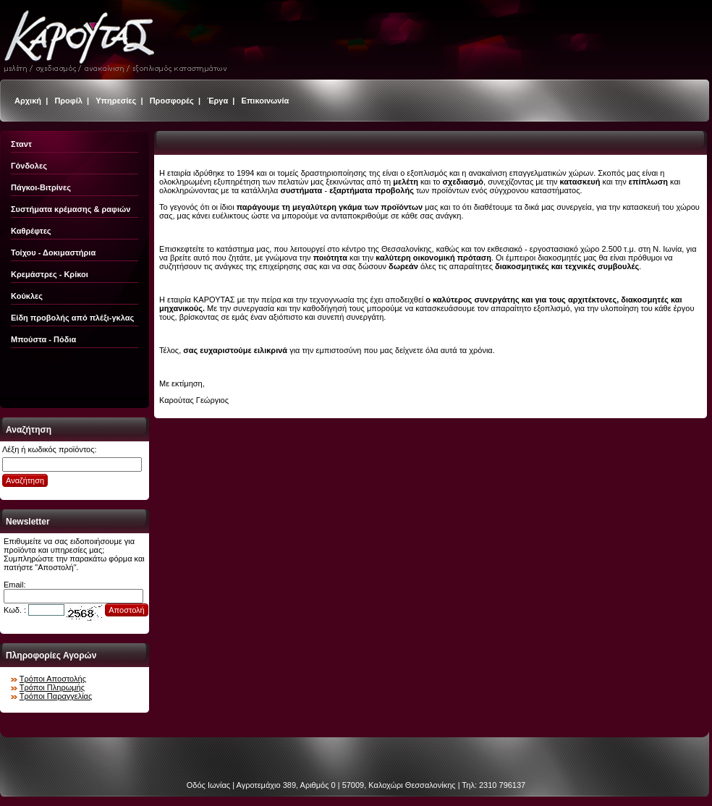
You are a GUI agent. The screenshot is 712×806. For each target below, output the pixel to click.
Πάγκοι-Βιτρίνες (41, 187)
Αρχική (27, 100)
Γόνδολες (29, 165)
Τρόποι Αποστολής (53, 678)
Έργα (217, 100)
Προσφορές (172, 100)
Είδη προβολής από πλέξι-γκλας (72, 317)
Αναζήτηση (25, 480)
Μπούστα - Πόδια (43, 339)
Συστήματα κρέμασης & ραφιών (70, 209)
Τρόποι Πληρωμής (52, 687)
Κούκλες (27, 296)
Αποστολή (126, 610)
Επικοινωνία (265, 100)
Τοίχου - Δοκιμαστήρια (53, 252)
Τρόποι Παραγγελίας (56, 696)
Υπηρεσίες (116, 100)
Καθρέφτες (31, 230)
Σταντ (21, 144)
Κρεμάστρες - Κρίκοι (49, 274)
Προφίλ (68, 100)
